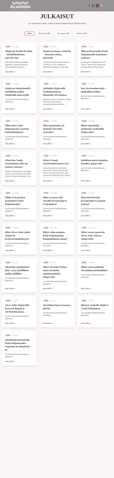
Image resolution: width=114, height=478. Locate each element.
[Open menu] (101, 5)
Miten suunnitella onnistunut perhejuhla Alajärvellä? (92, 128)
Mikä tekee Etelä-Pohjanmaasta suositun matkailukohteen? (17, 128)
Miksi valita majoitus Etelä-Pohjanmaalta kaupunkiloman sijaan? (55, 235)
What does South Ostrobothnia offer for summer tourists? (16, 163)
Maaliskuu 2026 (44, 33)
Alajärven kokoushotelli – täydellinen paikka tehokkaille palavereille (18, 91)
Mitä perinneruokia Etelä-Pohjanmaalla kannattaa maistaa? (94, 54)
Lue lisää (10, 72)
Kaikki (29, 33)
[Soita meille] (97, 5)
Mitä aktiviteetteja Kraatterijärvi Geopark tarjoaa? (93, 200)
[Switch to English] (93, 5)
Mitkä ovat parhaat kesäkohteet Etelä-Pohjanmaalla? (15, 200)
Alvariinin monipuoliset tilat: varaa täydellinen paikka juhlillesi (17, 270)
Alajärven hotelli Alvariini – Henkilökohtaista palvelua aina (18, 54)
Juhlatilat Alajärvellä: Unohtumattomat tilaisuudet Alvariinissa (55, 91)
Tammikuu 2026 (63, 33)
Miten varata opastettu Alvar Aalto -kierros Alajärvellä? (93, 235)
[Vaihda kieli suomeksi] (90, 5)
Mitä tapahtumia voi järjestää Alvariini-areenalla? (53, 128)
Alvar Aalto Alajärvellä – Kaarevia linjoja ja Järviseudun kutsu (18, 308)
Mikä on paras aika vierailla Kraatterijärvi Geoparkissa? (55, 200)
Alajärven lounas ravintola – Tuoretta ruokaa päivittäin (57, 54)
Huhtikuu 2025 (81, 33)
